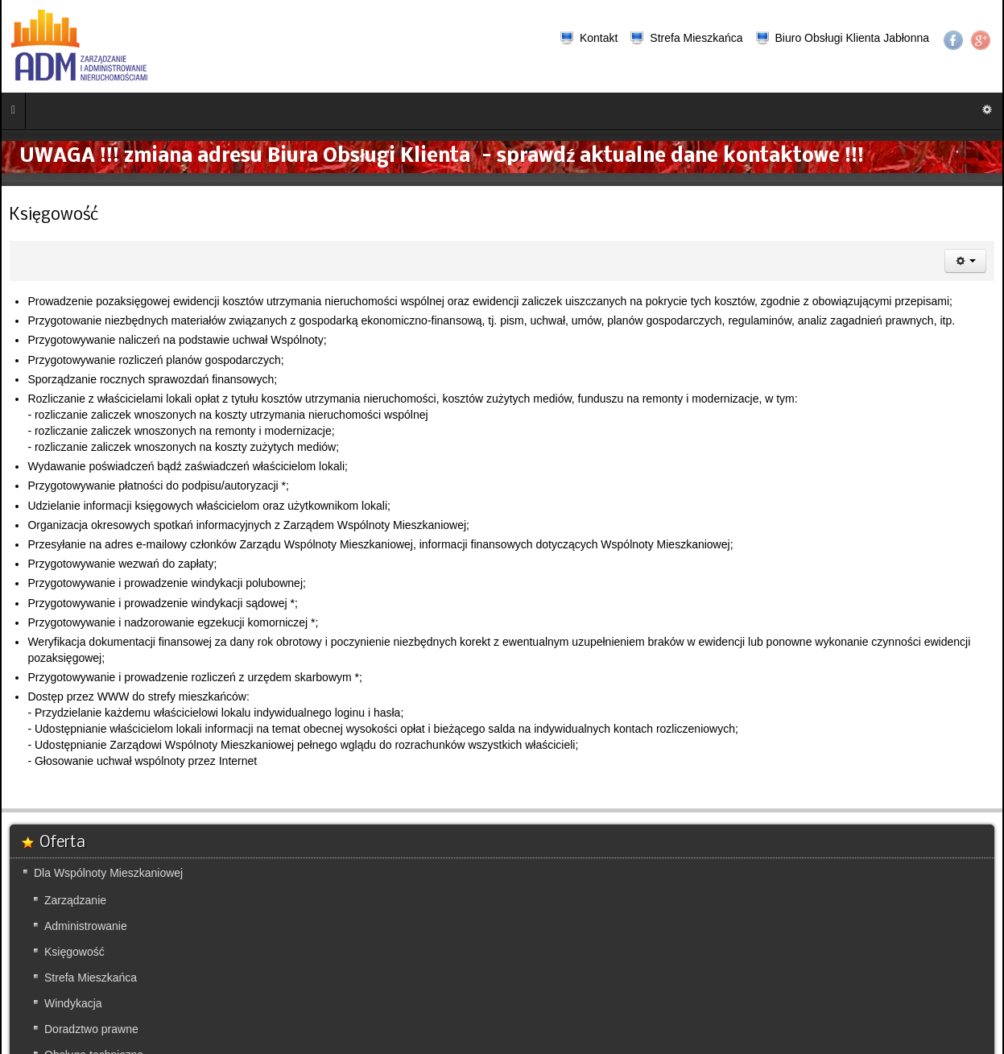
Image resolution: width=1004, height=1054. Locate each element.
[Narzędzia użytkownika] (965, 261)
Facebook (953, 40)
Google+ (980, 40)
